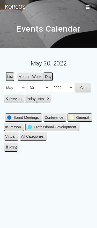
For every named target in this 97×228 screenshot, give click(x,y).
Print (11, 148)
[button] (14, 99)
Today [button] (30, 99)
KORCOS (15, 7)
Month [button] (24, 77)
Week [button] (37, 77)
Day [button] (48, 77)
